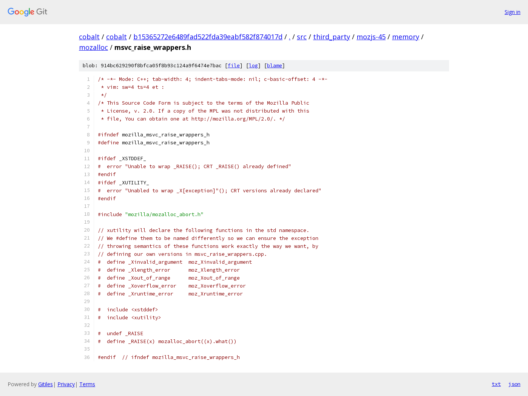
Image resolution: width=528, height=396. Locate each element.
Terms (87, 384)
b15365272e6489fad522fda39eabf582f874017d (208, 36)
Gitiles (45, 384)
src (302, 36)
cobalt (89, 36)
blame (274, 65)
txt (496, 384)
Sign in (512, 11)
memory (405, 36)
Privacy (66, 384)
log (253, 65)
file (234, 65)
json (514, 384)
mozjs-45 (371, 36)
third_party (331, 36)
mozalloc (93, 47)
